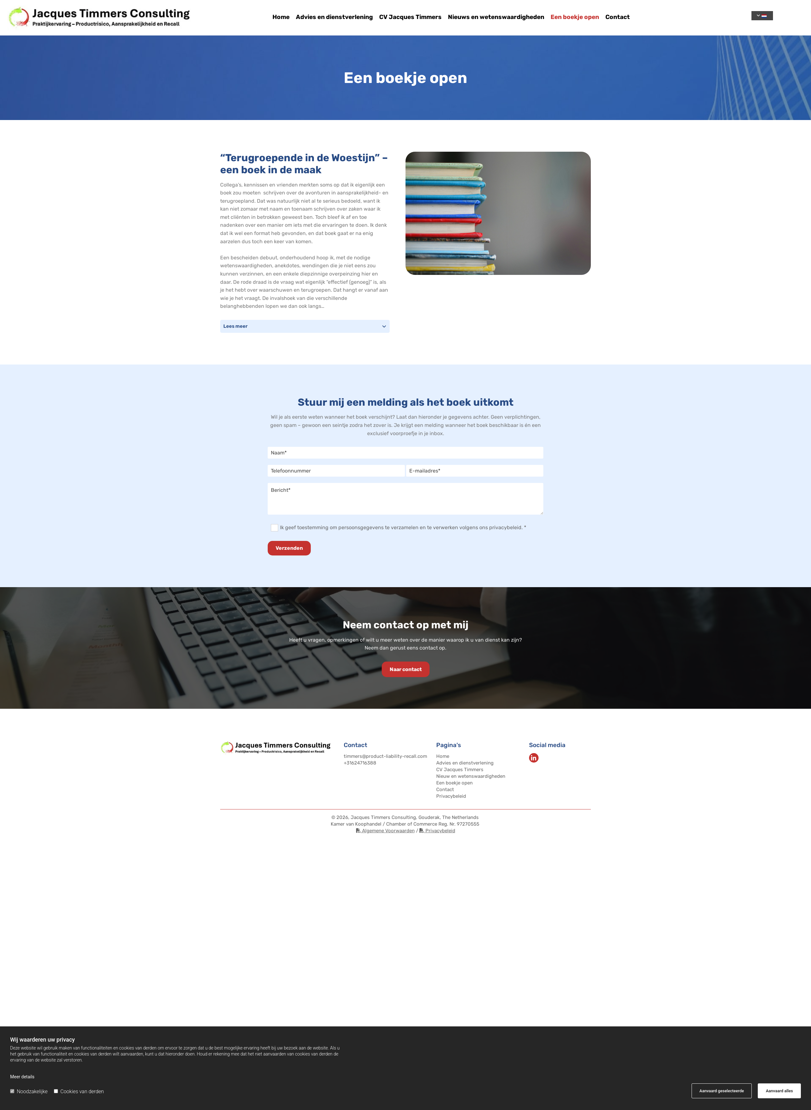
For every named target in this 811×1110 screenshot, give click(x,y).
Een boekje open (575, 17)
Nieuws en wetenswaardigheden (496, 17)
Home (281, 17)
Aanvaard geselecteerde (721, 1090)
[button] (406, 669)
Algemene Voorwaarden (385, 831)
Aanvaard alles (779, 1090)
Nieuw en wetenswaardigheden (470, 776)
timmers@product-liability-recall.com (385, 756)
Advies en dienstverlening (334, 17)
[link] (384, 326)
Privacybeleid (451, 796)
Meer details (22, 1076)
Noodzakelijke (29, 1091)
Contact (617, 17)
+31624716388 (360, 763)
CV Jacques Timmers (410, 17)
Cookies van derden (79, 1091)
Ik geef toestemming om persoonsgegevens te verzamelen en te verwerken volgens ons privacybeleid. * (403, 527)
